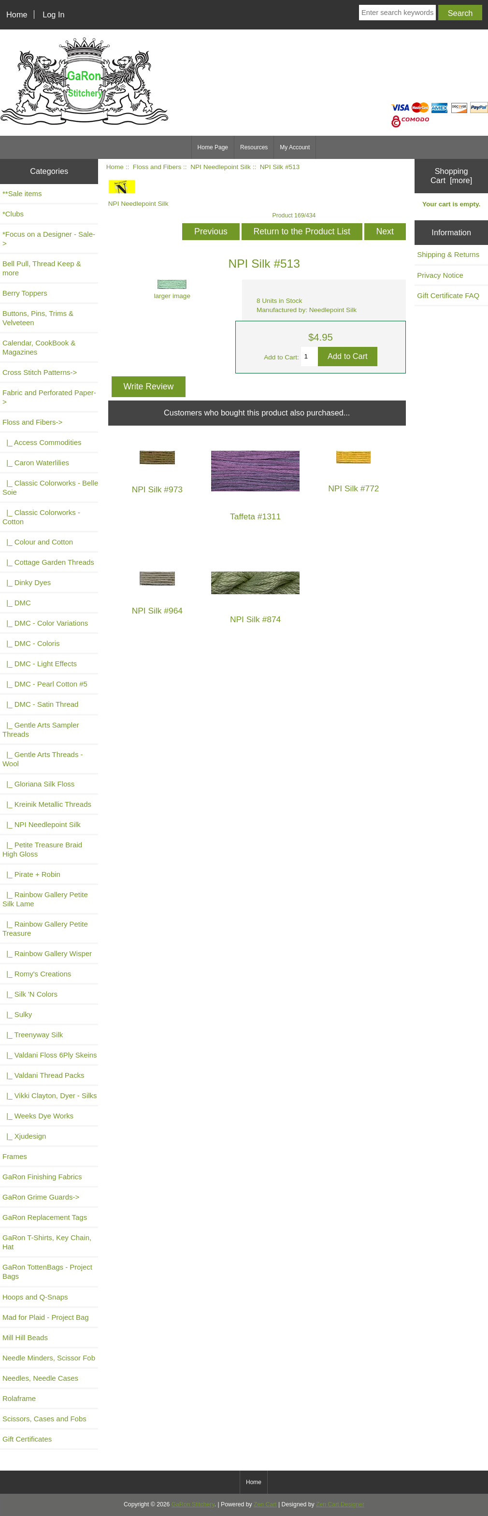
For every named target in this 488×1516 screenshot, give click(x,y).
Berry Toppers (24, 293)
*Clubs (13, 214)
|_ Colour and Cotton (37, 542)
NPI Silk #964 (157, 610)
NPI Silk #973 (157, 489)
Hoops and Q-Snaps (35, 1297)
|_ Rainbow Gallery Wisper (47, 953)
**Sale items (22, 193)
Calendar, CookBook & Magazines (38, 347)
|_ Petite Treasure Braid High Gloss (42, 849)
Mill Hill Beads (25, 1337)
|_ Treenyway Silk (32, 1034)
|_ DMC (16, 603)
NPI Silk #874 (255, 619)
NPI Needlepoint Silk (220, 167)
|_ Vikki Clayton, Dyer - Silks (49, 1095)
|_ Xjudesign (24, 1136)
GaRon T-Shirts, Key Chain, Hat (46, 1242)
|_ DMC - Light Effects (39, 663)
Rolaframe (19, 1398)
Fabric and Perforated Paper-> (49, 397)
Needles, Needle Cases (40, 1378)
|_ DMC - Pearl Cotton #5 (44, 684)
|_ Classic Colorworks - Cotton (41, 517)
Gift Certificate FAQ (448, 295)
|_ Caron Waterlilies (35, 462)
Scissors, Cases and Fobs (44, 1419)
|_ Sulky (17, 1014)
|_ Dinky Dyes (26, 582)
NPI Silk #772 (353, 488)
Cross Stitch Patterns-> (39, 372)
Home (17, 14)
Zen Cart (265, 1504)
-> (32, 422)
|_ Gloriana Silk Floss (38, 784)
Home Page (213, 147)
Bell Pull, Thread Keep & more (41, 268)
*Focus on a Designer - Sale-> (48, 238)
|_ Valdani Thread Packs (43, 1075)
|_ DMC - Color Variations (45, 623)
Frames (14, 1156)
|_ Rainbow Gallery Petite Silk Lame (45, 899)
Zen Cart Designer (340, 1504)
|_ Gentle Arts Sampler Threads (40, 729)
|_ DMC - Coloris (31, 643)
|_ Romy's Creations (36, 974)
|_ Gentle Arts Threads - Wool (42, 759)
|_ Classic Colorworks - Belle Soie (50, 487)
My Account (295, 147)
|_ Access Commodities (41, 442)
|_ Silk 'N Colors (29, 994)
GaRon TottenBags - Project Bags (47, 1271)
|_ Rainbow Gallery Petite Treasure (45, 928)
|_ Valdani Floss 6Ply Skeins (49, 1055)
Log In (53, 14)
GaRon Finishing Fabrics (42, 1177)
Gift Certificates (27, 1439)
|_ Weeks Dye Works (37, 1116)
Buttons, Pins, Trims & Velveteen (37, 318)
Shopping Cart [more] (451, 176)
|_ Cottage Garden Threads (48, 562)
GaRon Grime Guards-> (40, 1197)
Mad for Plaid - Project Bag (45, 1317)
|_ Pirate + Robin (31, 874)
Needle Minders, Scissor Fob (48, 1358)
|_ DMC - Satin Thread (40, 704)
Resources (254, 147)
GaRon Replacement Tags (44, 1217)
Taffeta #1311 (255, 516)
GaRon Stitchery (193, 1504)
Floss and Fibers (157, 167)
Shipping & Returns (448, 254)
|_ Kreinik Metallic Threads (46, 804)
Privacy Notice (440, 275)
